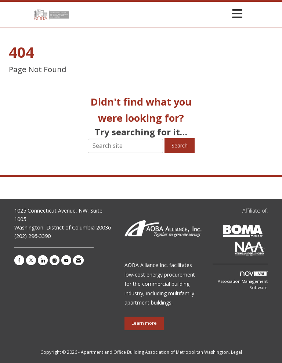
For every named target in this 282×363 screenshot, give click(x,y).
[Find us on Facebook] (19, 260)
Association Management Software (243, 281)
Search (179, 145)
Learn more (144, 323)
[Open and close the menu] (158, 13)
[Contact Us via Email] (78, 260)
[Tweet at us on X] (31, 260)
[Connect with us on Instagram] (54, 260)
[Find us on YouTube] (66, 260)
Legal (236, 352)
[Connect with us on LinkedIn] (43, 260)
